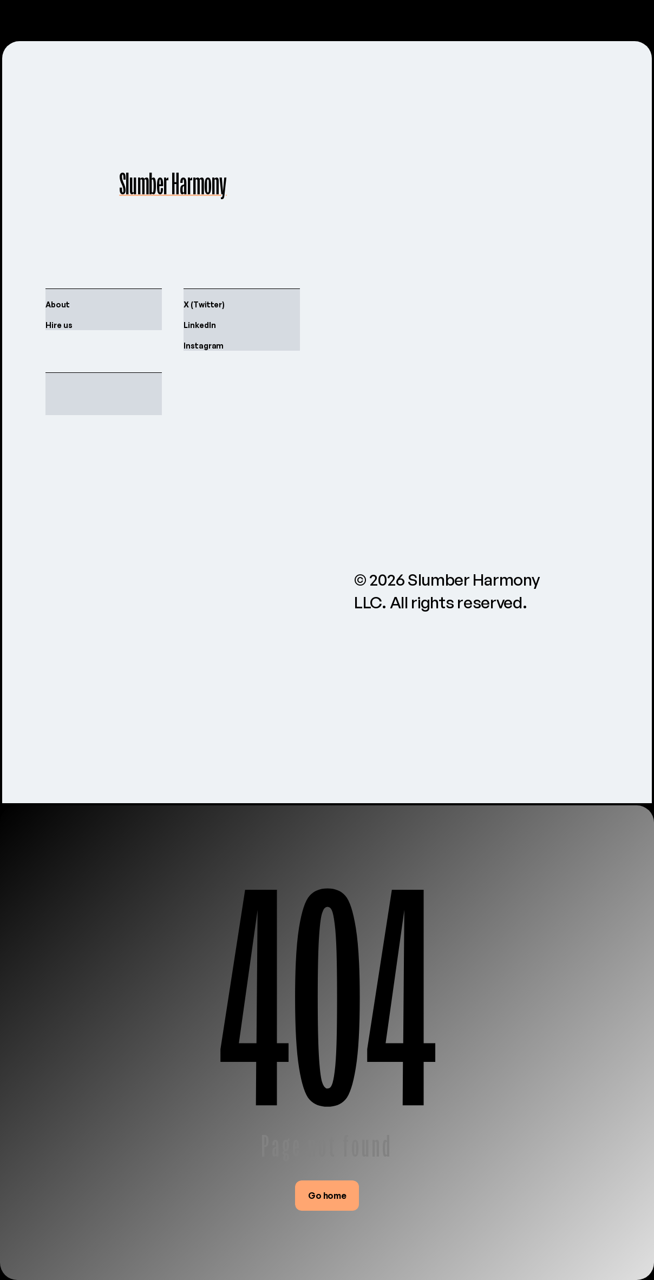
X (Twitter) (204, 304)
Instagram (204, 345)
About (57, 304)
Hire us (59, 325)
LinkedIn (199, 325)
